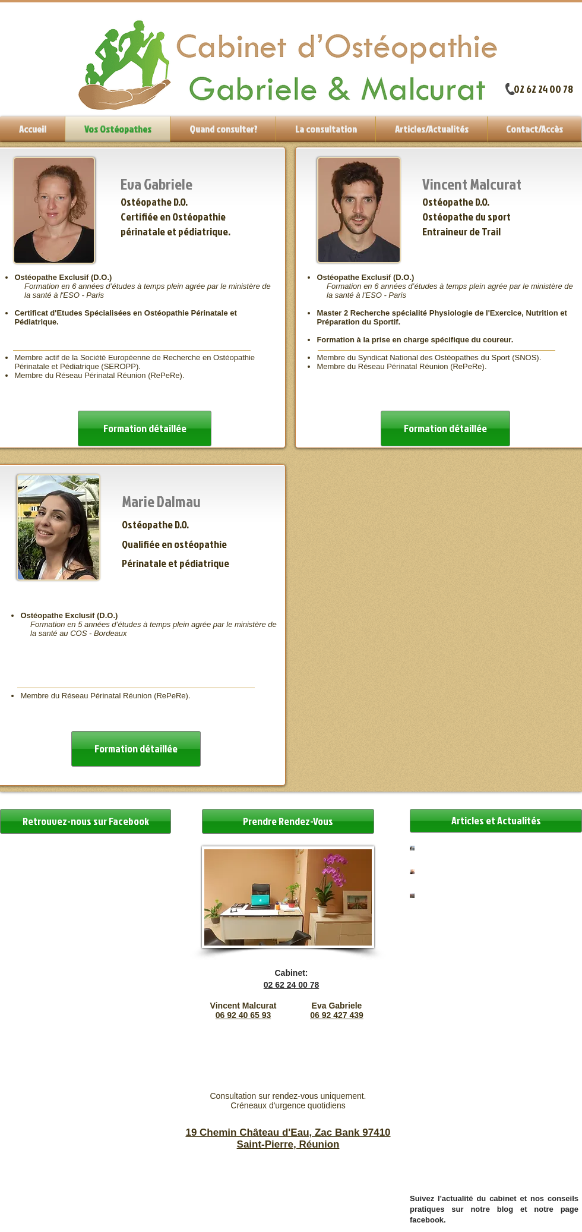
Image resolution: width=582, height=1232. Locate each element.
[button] (325, 129)
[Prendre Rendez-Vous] (288, 821)
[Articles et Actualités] (496, 821)
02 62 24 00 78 (543, 88)
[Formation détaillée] (136, 749)
